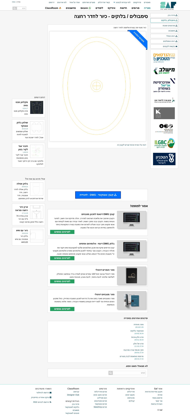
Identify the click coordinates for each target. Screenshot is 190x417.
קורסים (76, 392)
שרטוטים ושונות (170, 25)
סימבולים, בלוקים (169, 20)
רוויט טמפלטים (170, 41)
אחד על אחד (74, 2)
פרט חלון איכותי (137, 337)
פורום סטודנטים (100, 401)
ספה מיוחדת (139, 324)
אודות (160, 395)
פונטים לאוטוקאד (72, 413)
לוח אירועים (61, 2)
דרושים (51, 2)
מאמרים (147, 2)
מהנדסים (131, 398)
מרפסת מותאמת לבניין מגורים (132, 356)
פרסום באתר (157, 398)
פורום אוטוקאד (101, 404)
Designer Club (73, 395)
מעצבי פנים (130, 395)
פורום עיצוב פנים (100, 395)
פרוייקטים (137, 2)
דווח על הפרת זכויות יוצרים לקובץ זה (131, 145)
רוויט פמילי (171, 36)
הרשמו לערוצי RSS (42, 402)
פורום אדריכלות (100, 392)
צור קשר (158, 401)
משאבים (172, 30)
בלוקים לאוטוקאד (72, 407)
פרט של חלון (138, 344)
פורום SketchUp (100, 407)
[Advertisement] (98, 168)
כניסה (13, 2)
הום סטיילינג (102, 398)
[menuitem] (145, 2)
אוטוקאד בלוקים (137, 331)
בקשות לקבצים (170, 46)
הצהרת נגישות (156, 404)
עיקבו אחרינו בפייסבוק (41, 397)
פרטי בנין (172, 15)
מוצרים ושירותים (88, 2)
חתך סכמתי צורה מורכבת (134, 350)
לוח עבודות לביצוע (123, 2)
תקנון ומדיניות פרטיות (153, 392)
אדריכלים (131, 392)
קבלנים (132, 401)
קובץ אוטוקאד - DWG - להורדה (98, 194)
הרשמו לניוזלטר (43, 392)
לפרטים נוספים (62, 231)
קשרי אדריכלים (104, 2)
